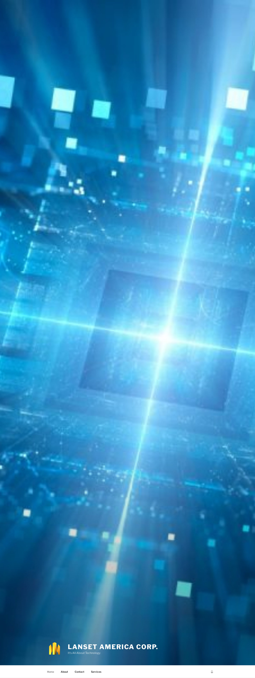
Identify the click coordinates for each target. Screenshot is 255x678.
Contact (79, 671)
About (64, 671)
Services (96, 671)
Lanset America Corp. (113, 647)
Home (50, 671)
